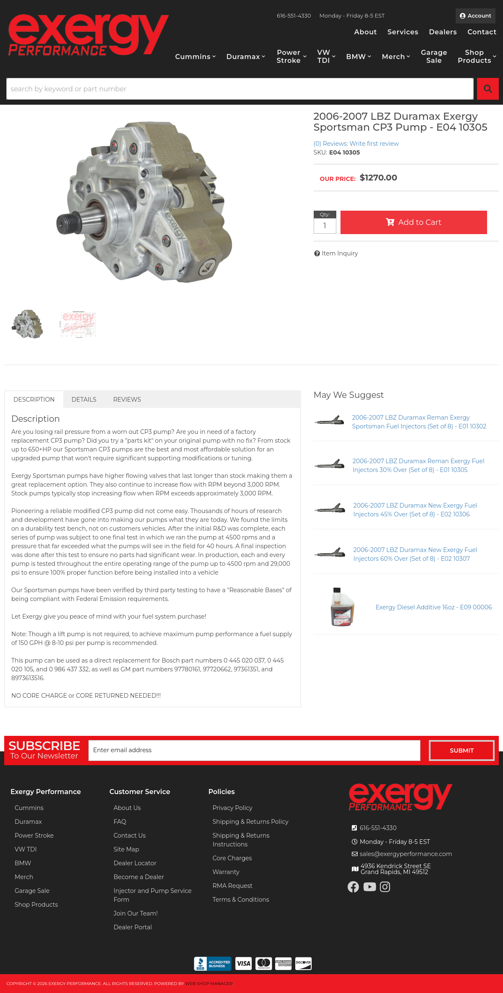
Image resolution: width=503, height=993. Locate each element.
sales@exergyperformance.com (406, 854)
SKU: (320, 152)
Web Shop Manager (209, 983)
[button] (195, 56)
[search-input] (240, 88)
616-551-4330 (378, 828)
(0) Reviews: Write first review (356, 143)
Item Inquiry (340, 253)
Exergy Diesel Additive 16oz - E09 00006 (434, 607)
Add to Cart (419, 222)
